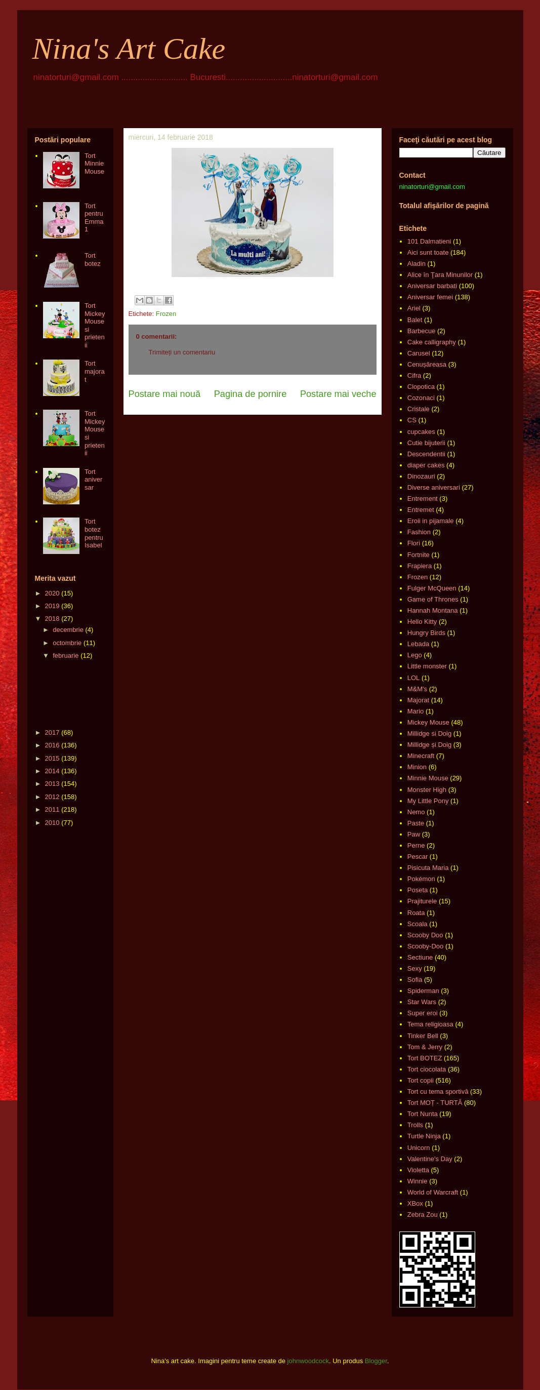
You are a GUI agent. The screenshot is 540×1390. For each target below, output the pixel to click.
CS (412, 420)
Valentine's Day (429, 1159)
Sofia (415, 979)
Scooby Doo (425, 935)
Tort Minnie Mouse (94, 163)
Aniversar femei (430, 297)
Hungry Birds (426, 633)
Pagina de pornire (250, 394)
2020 (52, 593)
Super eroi (422, 1013)
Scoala (417, 924)
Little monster (427, 666)
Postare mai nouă (165, 394)
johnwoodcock (308, 1361)
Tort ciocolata (426, 1069)
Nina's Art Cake (129, 48)
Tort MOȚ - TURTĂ (435, 1102)
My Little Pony (428, 801)
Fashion (419, 532)
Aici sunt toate (428, 252)
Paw (413, 834)
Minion (417, 767)
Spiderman (423, 991)
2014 (52, 771)
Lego (414, 655)
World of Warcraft (432, 1192)
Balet (415, 320)
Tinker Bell (422, 1036)
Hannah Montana (432, 610)
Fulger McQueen (431, 588)
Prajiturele (422, 901)
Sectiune (420, 957)
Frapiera (419, 566)
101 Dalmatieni (429, 241)
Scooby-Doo (425, 946)
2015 (52, 758)
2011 (52, 809)
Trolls (415, 1125)
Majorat (418, 700)
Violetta (418, 1170)
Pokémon (421, 879)
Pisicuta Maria (428, 867)
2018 (52, 618)
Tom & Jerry (424, 1047)
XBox (415, 1203)
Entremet (420, 509)
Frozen (166, 313)
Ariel (414, 308)
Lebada (418, 644)
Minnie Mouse (427, 778)
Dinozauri (421, 476)
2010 (52, 822)
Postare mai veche (338, 394)
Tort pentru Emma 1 (94, 217)
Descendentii (426, 454)
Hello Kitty (422, 621)
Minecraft (420, 756)
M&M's (417, 689)
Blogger (376, 1361)
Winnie (417, 1181)
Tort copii (420, 1080)
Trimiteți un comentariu (182, 352)
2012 (52, 797)
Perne (416, 845)
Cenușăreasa (426, 364)
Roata (416, 913)
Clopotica (421, 386)
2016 (52, 745)
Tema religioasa (430, 1024)
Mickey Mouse (428, 722)
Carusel (418, 353)
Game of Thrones (433, 599)
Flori (413, 543)
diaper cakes (426, 465)
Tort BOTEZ (424, 1058)
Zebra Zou (422, 1214)
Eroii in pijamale (430, 521)
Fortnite (418, 555)
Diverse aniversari (433, 487)
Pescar (417, 856)
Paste (415, 823)
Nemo (416, 812)
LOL (413, 678)
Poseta (417, 890)
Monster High (426, 789)
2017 (52, 732)
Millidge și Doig (429, 744)
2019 (52, 606)
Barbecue (421, 331)
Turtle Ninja (424, 1136)
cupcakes (421, 431)
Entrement (422, 498)
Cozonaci (421, 398)
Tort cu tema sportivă (438, 1091)
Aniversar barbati (432, 286)
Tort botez (93, 259)
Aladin (416, 263)
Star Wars (421, 1002)
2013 (52, 783)
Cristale (418, 409)
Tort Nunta (422, 1114)
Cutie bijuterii (426, 443)
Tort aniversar (93, 479)
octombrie (67, 643)
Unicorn (418, 1147)
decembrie (68, 629)
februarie (65, 655)
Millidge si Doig (429, 733)
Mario (415, 711)
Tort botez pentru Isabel (94, 533)
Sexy (414, 968)
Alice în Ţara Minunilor (440, 275)
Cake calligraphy (431, 342)
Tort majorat (95, 371)
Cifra (414, 375)
